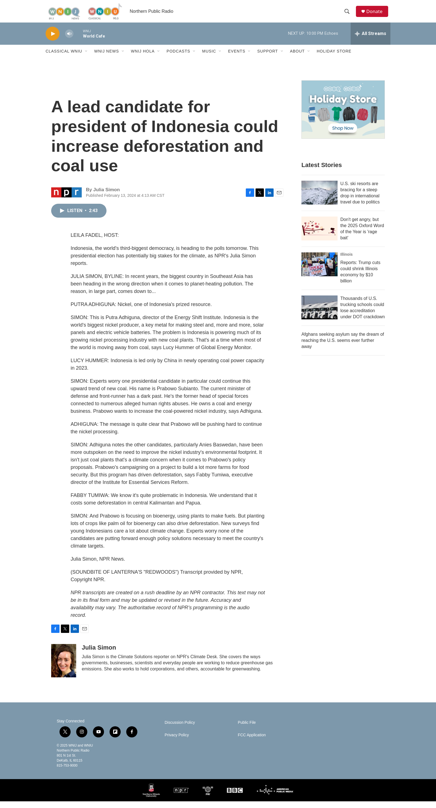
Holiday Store (334, 58)
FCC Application (252, 742)
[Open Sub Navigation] (86, 58)
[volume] (69, 40)
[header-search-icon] (348, 14)
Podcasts (178, 58)
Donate (376, 15)
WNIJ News (106, 58)
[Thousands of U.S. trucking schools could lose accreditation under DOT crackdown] (319, 314)
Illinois (346, 261)
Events (236, 58)
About (297, 58)
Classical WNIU (64, 58)
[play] (52, 40)
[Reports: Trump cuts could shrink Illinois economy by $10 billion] (319, 271)
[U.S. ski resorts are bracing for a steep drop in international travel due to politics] (319, 199)
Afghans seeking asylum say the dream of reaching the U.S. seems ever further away (342, 347)
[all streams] (370, 40)
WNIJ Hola (143, 58)
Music (209, 58)
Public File (247, 729)
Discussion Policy (180, 729)
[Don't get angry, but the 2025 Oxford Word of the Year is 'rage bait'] (319, 235)
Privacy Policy (177, 742)
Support (267, 58)
